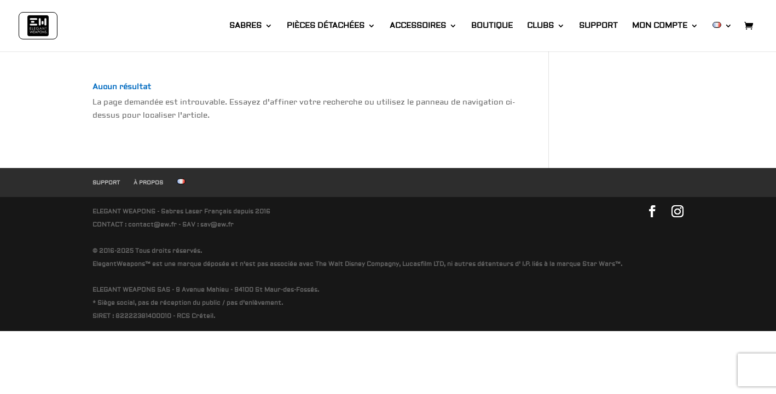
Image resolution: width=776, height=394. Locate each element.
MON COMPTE (659, 26)
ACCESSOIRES (418, 26)
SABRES (245, 26)
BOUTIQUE (492, 26)
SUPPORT (598, 26)
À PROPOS (148, 182)
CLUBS (540, 26)
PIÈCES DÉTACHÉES (325, 26)
